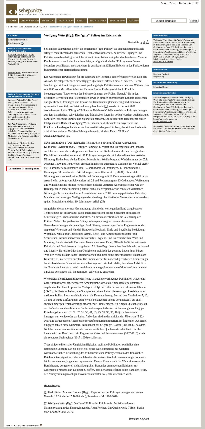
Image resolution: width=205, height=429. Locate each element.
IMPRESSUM (117, 20)
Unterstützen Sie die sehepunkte (24, 168)
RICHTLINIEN (98, 20)
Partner (173, 3)
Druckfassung (16, 43)
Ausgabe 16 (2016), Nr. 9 (35, 26)
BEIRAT (81, 20)
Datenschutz (185, 3)
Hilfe (196, 3)
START (12, 20)
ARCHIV (134, 20)
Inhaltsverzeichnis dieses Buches (167, 59)
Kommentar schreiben (17, 39)
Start (21, 26)
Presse (164, 3)
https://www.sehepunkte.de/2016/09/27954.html (165, 120)
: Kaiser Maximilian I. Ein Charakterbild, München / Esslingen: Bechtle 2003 (23, 75)
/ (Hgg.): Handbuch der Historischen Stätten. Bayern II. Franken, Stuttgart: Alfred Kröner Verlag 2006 (22, 59)
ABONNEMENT (30, 20)
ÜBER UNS (48, 20)
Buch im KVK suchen (163, 61)
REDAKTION (66, 20)
